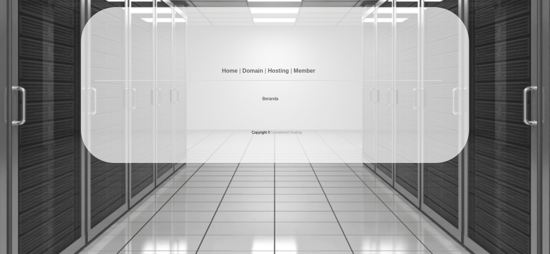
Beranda (270, 98)
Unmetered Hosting (286, 132)
